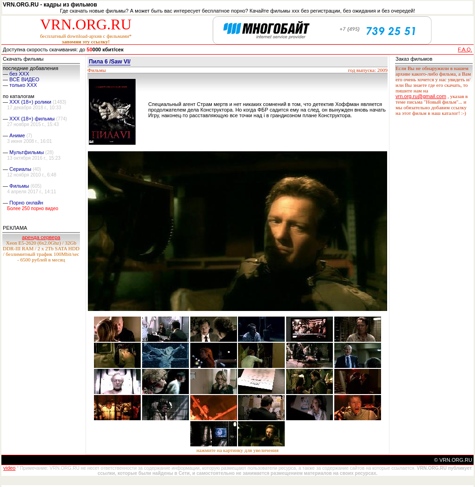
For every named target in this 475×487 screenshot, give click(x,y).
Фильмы (19, 186)
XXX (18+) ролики (30, 102)
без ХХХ (19, 74)
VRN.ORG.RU (86, 24)
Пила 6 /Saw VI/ (109, 61)
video (9, 468)
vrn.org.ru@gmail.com (421, 96)
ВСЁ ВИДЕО (24, 79)
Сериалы (20, 169)
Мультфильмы (26, 152)
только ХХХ (23, 85)
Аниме (17, 135)
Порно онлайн (26, 202)
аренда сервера (41, 237)
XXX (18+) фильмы (32, 118)
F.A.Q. (465, 49)
